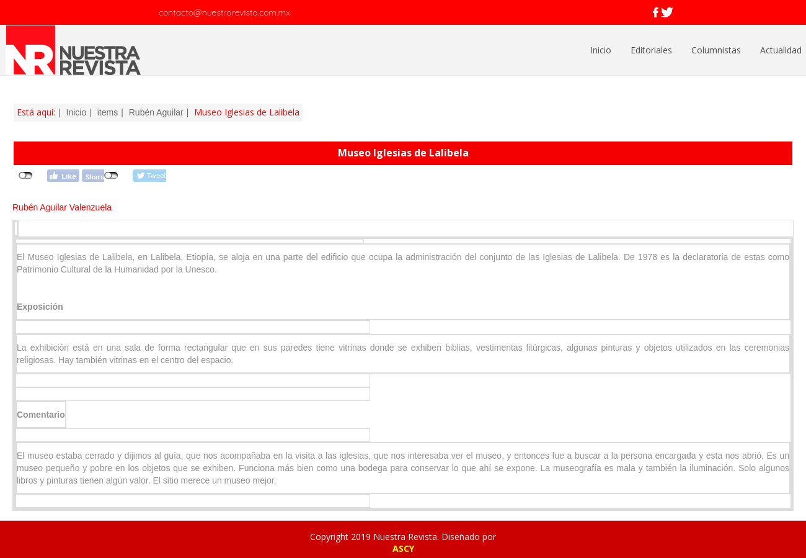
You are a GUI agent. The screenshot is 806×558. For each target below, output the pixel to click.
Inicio (600, 50)
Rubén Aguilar (156, 112)
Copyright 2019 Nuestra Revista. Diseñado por (403, 536)
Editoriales (651, 50)
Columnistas (716, 50)
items (107, 112)
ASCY (403, 548)
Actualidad (781, 50)
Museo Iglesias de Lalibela (403, 153)
